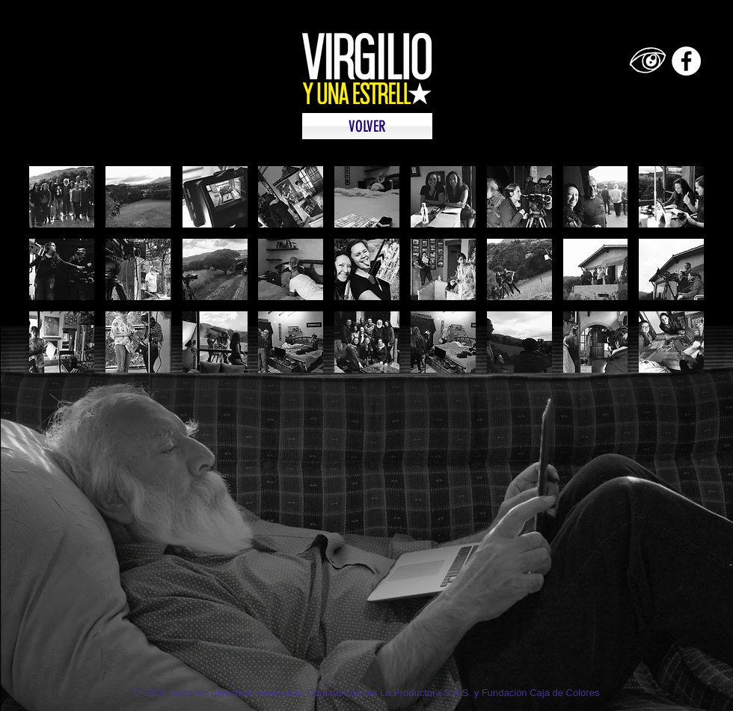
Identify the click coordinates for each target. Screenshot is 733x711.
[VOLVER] (367, 126)
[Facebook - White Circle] (686, 61)
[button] (61, 197)
